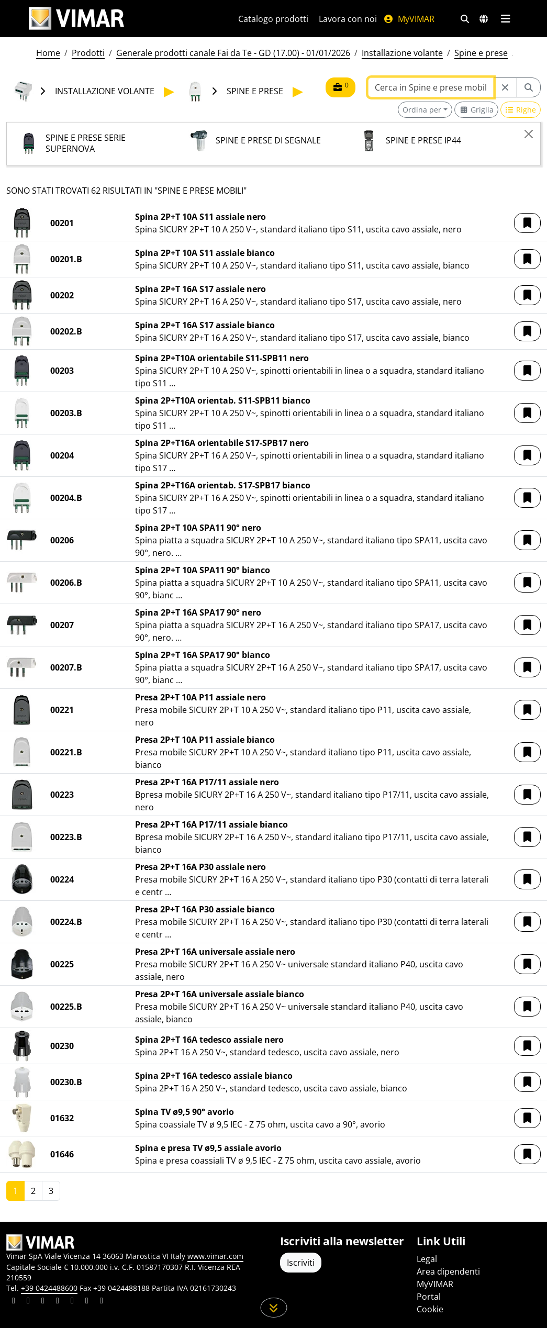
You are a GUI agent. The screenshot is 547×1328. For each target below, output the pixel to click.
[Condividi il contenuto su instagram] (57, 1302)
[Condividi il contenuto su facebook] (28, 1302)
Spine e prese (481, 53)
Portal (429, 1296)
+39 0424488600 (49, 1288)
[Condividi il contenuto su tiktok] (101, 1302)
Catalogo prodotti (273, 19)
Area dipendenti (448, 1271)
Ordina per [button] (422, 110)
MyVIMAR (408, 19)
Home (48, 53)
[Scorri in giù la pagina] (273, 1308)
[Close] (528, 134)
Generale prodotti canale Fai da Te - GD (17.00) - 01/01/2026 (233, 53)
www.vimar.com (215, 1256)
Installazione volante (402, 53)
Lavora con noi (348, 19)
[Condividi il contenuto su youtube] (72, 1302)
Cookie (430, 1309)
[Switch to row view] (520, 110)
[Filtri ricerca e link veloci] (465, 19)
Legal (427, 1259)
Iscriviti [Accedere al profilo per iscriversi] (301, 1262)
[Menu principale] (506, 19)
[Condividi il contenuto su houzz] (87, 1302)
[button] (527, 223)
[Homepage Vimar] (76, 18)
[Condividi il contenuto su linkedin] (13, 1302)
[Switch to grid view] (476, 110)
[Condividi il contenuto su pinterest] (43, 1302)
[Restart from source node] (505, 87)
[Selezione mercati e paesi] (483, 19)
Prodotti (88, 53)
